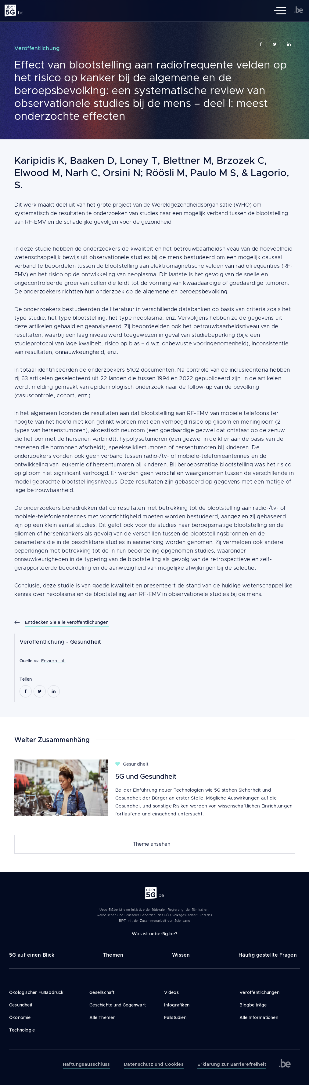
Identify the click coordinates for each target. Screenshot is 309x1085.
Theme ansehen (151, 844)
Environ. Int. (53, 661)
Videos (171, 992)
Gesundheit (85, 641)
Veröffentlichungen (259, 992)
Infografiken (176, 1005)
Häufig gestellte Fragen (268, 955)
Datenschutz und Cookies (154, 1064)
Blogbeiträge (253, 1005)
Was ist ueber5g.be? (155, 933)
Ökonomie (20, 1017)
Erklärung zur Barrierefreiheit (231, 1064)
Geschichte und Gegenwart (117, 1005)
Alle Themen (102, 1017)
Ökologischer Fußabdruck (36, 992)
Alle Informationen (258, 1017)
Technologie (22, 1030)
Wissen (181, 955)
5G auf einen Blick (31, 955)
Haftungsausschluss (86, 1064)
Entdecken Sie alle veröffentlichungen (67, 622)
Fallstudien (175, 1017)
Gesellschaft (101, 992)
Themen (113, 955)
